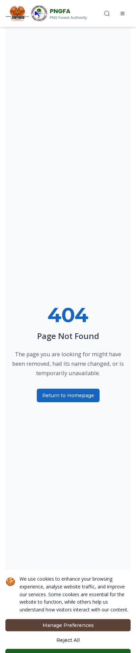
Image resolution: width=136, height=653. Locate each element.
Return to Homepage (68, 395)
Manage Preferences (68, 642)
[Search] (107, 13)
